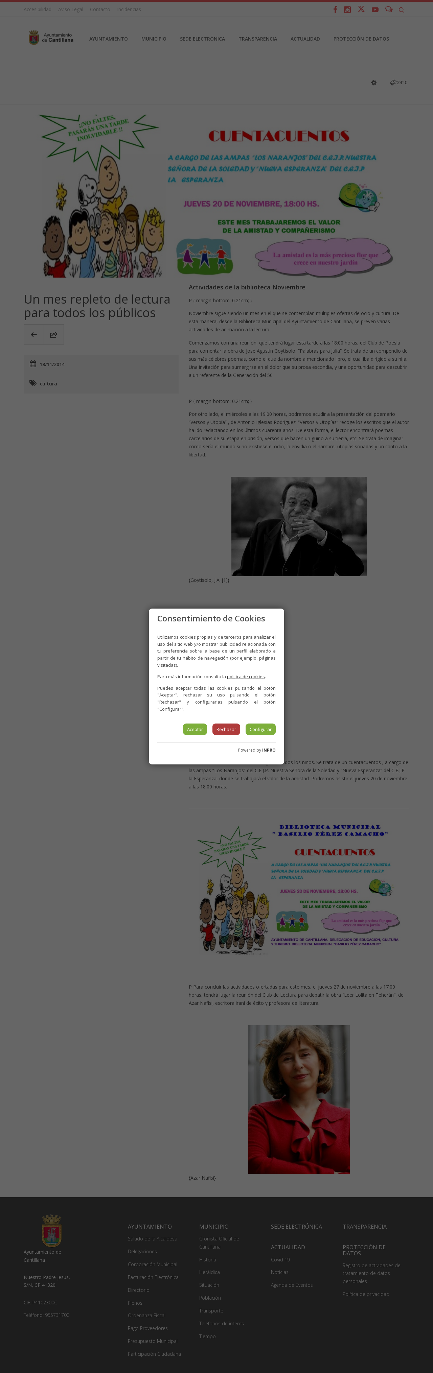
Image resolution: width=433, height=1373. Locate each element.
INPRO (269, 750)
